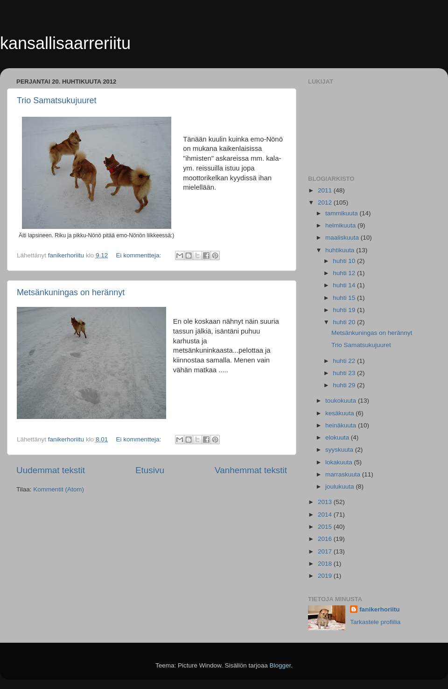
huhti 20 (345, 322)
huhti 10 (345, 260)
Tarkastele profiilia (375, 621)
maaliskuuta (343, 237)
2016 (326, 538)
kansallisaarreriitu (65, 43)
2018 (326, 563)
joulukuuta (340, 486)
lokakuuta (339, 462)
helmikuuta (341, 225)
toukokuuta (341, 400)
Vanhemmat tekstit (251, 470)
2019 (326, 575)
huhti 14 (345, 285)
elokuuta (338, 437)
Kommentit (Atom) (58, 489)
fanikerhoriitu (379, 609)
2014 (326, 514)
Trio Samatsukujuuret (56, 100)
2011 (326, 190)
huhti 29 (345, 385)
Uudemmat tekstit (50, 470)
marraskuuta (343, 474)
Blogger (280, 665)
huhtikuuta (340, 250)
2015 (326, 526)
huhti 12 (345, 273)
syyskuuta (340, 449)
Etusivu (149, 470)
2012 (326, 202)
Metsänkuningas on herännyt (71, 292)
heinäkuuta (341, 425)
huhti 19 (345, 309)
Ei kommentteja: (139, 255)
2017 (326, 551)
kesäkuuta (340, 413)
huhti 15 (345, 297)
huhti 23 (345, 372)
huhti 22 (345, 360)
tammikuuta (342, 213)
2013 (326, 501)
